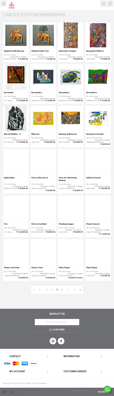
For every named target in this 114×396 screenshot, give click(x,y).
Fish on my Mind (38, 224)
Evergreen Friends (94, 134)
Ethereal (35, 134)
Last (80, 290)
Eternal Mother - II (12, 134)
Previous (40, 290)
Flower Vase (37, 267)
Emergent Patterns (95, 51)
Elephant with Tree (40, 51)
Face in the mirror (39, 178)
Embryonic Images (67, 51)
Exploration (9, 178)
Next (74, 290)
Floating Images (66, 224)
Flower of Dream (12, 267)
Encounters (36, 92)
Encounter (9, 92)
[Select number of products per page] (4, 392)
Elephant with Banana (14, 51)
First (34, 290)
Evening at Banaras (68, 134)
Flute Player (64, 267)
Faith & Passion (93, 178)
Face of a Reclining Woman (68, 179)
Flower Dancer (93, 224)
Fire (6, 224)
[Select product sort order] (12, 392)
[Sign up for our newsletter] (57, 322)
